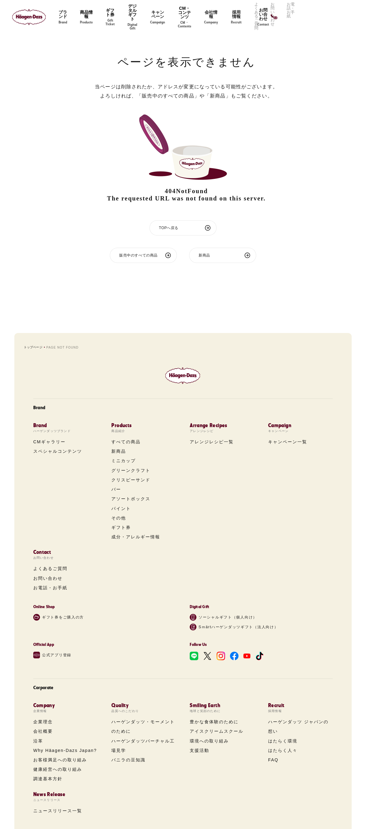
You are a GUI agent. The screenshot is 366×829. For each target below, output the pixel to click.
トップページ (33, 347)
